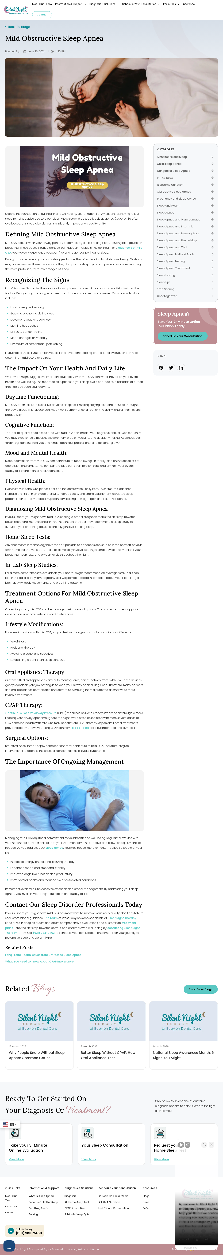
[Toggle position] (204, 1144)
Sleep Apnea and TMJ (185, 247)
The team (51, 918)
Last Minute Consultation (113, 1208)
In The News (185, 178)
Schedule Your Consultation (139, 4)
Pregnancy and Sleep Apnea (185, 199)
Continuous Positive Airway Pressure (30, 713)
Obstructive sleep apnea (185, 192)
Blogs (146, 1196)
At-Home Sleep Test (76, 1202)
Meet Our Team (42, 4)
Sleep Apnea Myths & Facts (185, 254)
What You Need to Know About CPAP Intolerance (39, 962)
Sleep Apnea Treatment (185, 268)
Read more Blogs (201, 989)
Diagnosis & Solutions (102, 4)
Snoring (33, 1214)
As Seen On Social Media (113, 1196)
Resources (169, 4)
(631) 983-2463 (44, 933)
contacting (115, 928)
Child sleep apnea (185, 164)
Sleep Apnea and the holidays (185, 240)
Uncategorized (185, 296)
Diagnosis (70, 1196)
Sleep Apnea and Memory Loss (185, 233)
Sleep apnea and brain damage (185, 220)
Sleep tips (185, 282)
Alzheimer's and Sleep (185, 157)
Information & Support (69, 4)
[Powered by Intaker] (193, 1248)
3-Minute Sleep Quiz (76, 1214)
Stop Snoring (185, 289)
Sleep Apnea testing (185, 261)
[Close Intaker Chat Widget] (211, 1144)
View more (16, 1159)
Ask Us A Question (109, 1202)
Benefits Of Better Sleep (43, 1202)
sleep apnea (54, 848)
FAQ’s (146, 1208)
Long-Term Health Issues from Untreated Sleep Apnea (43, 955)
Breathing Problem (40, 1208)
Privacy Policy (76, 1249)
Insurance (189, 4)
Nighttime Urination (185, 185)
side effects (80, 728)
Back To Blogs (17, 27)
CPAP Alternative (74, 1208)
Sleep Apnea (185, 213)
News (146, 1202)
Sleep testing (185, 275)
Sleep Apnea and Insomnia (185, 226)
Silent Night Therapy (122, 918)
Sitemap (95, 1249)
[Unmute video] (161, 1144)
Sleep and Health (185, 206)
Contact (42, 14)
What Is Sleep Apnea (41, 1196)
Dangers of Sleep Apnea (185, 171)
